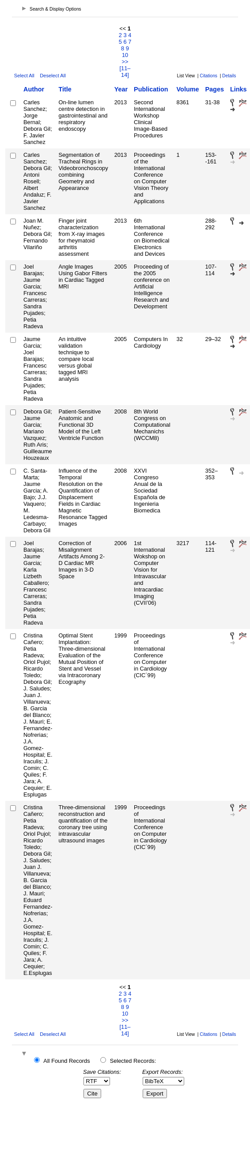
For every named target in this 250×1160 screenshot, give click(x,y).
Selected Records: (133, 1061)
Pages (214, 89)
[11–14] (125, 71)
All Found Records (66, 1061)
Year (121, 89)
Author (33, 89)
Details (229, 75)
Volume (188, 89)
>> (125, 61)
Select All (24, 75)
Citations (208, 75)
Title (64, 89)
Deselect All (52, 75)
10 (125, 55)
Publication (151, 89)
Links (238, 89)
